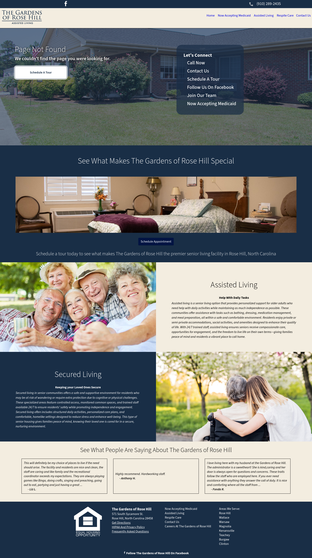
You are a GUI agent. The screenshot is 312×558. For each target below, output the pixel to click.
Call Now (196, 62)
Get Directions (121, 523)
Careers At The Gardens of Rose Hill (188, 526)
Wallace (224, 517)
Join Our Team (201, 95)
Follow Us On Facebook (210, 87)
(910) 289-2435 (265, 4)
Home (157, 16)
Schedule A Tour (41, 72)
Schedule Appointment (156, 241)
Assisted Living (236, 16)
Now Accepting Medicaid (193, 16)
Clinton (224, 544)
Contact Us (298, 16)
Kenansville (226, 531)
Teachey (224, 535)
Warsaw (224, 522)
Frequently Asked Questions (130, 531)
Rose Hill (225, 513)
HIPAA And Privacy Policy (128, 527)
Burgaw (224, 539)
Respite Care (269, 16)
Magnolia (225, 526)
